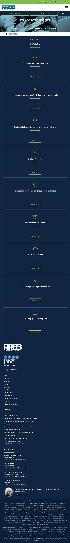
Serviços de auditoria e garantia (35, 63)
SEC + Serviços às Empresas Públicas (35, 287)
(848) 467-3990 (10, 484)
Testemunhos (8, 395)
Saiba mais (35, 77)
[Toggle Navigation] (66, 7)
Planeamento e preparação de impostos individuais (35, 191)
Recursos (7, 387)
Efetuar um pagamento (11, 398)
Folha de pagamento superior (35, 318)
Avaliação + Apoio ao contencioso (14, 444)
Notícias (6, 381)
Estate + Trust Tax (35, 159)
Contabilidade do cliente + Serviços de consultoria (35, 127)
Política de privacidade (11, 404)
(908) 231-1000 (9, 460)
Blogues (6, 378)
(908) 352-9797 (9, 468)
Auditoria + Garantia (10, 415)
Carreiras (7, 390)
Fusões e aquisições (35, 255)
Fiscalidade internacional (35, 223)
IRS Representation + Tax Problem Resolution (18, 432)
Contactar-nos (14, 13)
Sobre (5, 376)
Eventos (6, 384)
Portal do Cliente (43, 13)
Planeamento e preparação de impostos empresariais (35, 95)
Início (4, 34)
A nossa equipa (8, 393)
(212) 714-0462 (9, 476)
